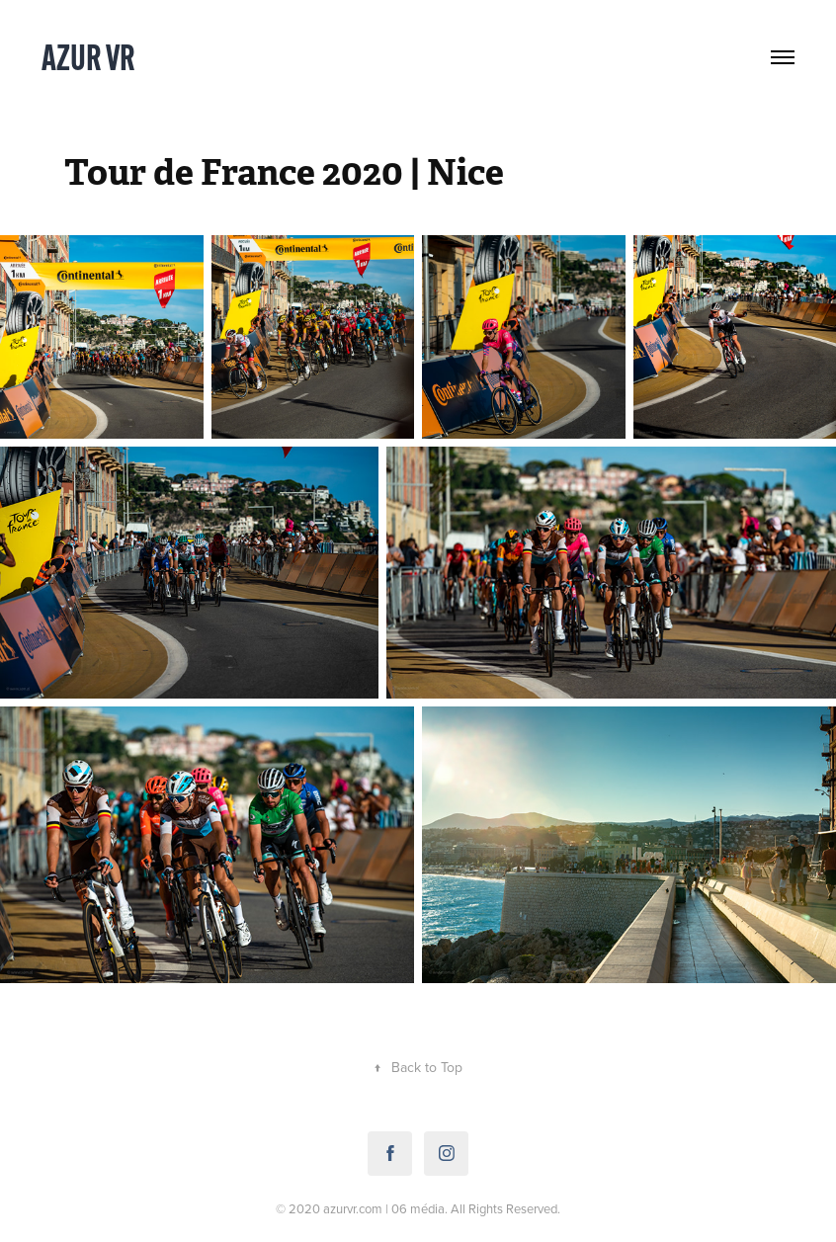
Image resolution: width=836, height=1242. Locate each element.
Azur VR (88, 57)
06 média (418, 1208)
